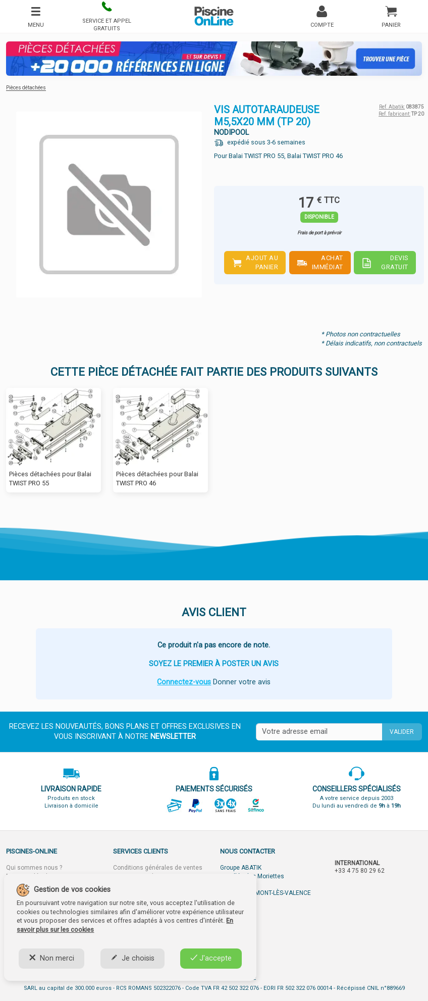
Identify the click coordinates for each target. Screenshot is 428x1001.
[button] (106, 16)
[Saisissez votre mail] (319, 731)
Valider (402, 731)
